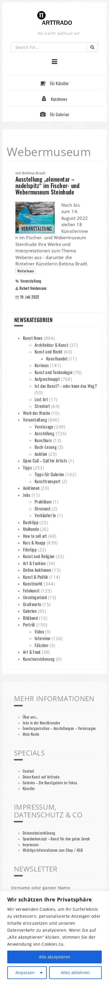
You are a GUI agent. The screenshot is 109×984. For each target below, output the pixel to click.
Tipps (27, 467)
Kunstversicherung (39, 659)
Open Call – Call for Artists (45, 460)
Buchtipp (30, 522)
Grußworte (32, 604)
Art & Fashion (34, 563)
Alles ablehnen (75, 972)
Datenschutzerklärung (39, 833)
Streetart (42, 406)
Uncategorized (35, 597)
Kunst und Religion (39, 556)
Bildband (30, 618)
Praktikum (43, 501)
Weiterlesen (25, 270)
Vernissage (44, 426)
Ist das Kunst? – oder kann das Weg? (66, 386)
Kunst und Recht (49, 351)
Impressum (31, 844)
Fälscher (42, 645)
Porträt (29, 624)
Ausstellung (44, 433)
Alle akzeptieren (54, 957)
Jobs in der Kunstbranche (41, 723)
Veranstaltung (31, 281)
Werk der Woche (36, 413)
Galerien (30, 611)
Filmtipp (30, 549)
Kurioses (42, 365)
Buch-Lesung (46, 447)
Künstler (29, 788)
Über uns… (30, 717)
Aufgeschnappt (47, 379)
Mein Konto (31, 734)
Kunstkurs (43, 440)
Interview (42, 638)
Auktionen (31, 488)
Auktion (41, 454)
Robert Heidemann (33, 288)
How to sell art (35, 536)
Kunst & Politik (35, 577)
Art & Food (32, 652)
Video (39, 631)
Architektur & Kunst (51, 345)
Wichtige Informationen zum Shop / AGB (53, 850)
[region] (54, 937)
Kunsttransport (47, 481)
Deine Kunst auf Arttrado (41, 777)
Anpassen (25, 972)
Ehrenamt (43, 508)
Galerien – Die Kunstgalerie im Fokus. (50, 782)
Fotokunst (31, 590)
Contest (28, 771)
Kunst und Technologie (53, 372)
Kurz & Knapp (34, 542)
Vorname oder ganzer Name (40, 887)
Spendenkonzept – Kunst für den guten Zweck (56, 839)
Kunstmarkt (33, 583)
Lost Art (41, 399)
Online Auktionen (37, 570)
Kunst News (33, 338)
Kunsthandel (56, 358)
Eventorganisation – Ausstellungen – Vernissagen (59, 728)
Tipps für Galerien (49, 474)
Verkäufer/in (45, 515)
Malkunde (31, 529)
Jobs (27, 495)
